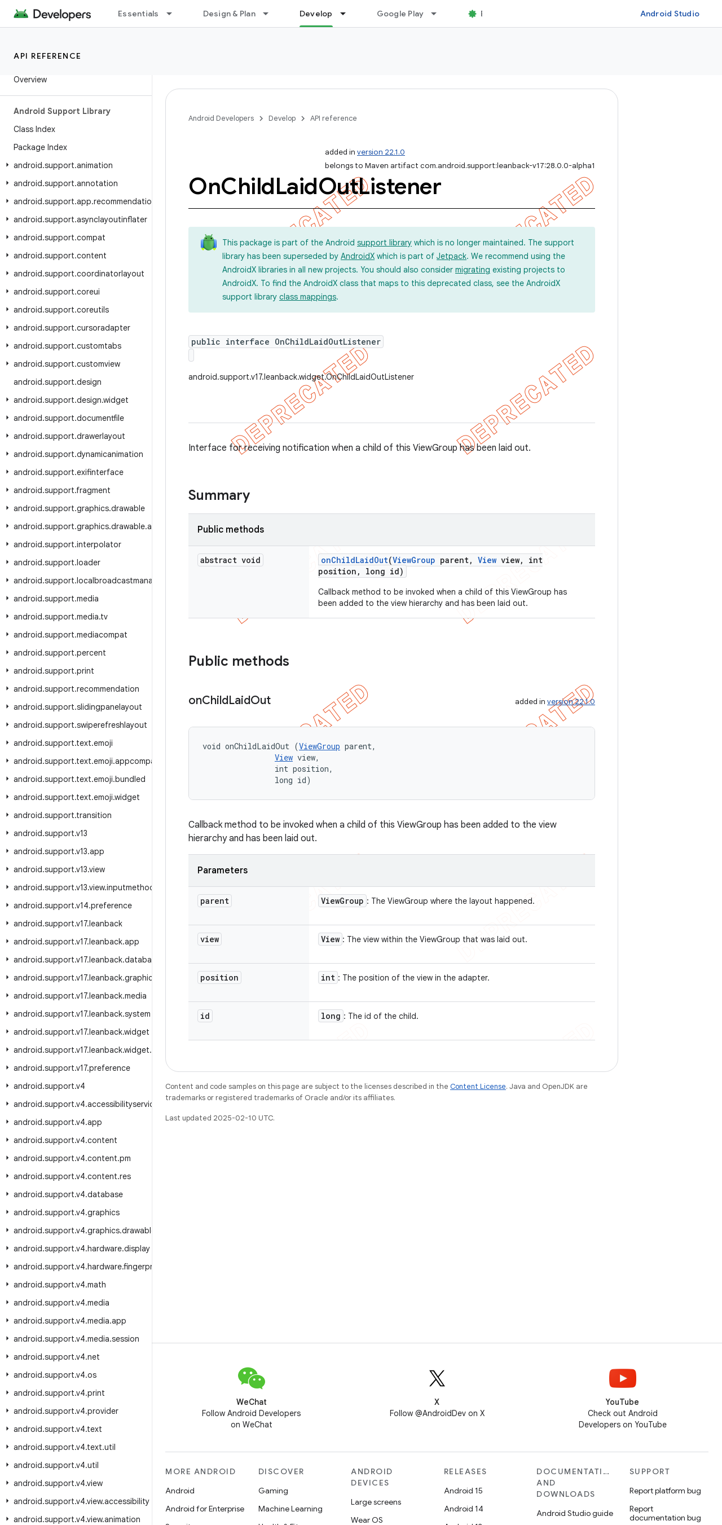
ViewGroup (414, 560)
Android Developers (221, 118)
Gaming (273, 1491)
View (487, 560)
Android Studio (670, 13)
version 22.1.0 (381, 152)
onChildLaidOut (354, 560)
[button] (73, 165)
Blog (489, 13)
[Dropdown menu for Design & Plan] (271, 13)
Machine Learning (290, 1509)
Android (180, 1491)
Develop (282, 118)
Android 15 (463, 1491)
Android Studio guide (574, 1513)
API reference (48, 56)
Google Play (400, 13)
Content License (478, 1086)
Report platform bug (665, 1491)
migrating (472, 270)
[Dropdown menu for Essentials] (174, 13)
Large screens (376, 1502)
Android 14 (463, 1509)
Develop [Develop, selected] (316, 13)
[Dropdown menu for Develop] (348, 13)
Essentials (138, 13)
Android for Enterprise (204, 1509)
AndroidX (358, 256)
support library (384, 243)
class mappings (307, 297)
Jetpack (451, 256)
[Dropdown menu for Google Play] (439, 13)
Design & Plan (229, 13)
